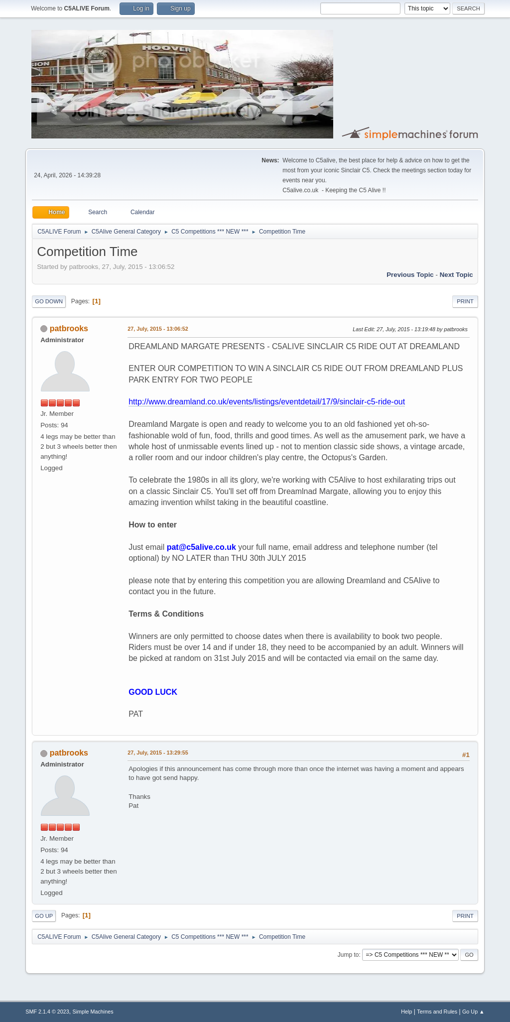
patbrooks (69, 328)
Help (406, 1012)
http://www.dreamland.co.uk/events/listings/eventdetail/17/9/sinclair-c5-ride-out (266, 401)
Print (465, 301)
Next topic (456, 274)
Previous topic (410, 274)
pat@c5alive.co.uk (201, 547)
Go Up (44, 916)
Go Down (49, 301)
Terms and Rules (437, 1012)
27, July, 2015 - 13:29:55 (158, 753)
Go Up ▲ (473, 1012)
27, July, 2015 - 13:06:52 (158, 329)
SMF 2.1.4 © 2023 (47, 1012)
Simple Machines (93, 1012)
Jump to (348, 954)
